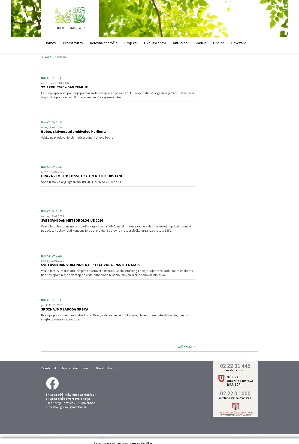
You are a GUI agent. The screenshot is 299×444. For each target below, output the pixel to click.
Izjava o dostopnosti (76, 368)
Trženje (146, 435)
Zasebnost (48, 368)
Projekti (130, 42)
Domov (50, 42)
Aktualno (180, 42)
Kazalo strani (105, 368)
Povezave (238, 42)
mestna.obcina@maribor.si (235, 398)
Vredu (211, 435)
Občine (218, 42)
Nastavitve (109, 435)
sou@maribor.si (235, 370)
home (70, 20)
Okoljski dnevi (155, 42)
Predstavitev (73, 42)
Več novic (184, 347)
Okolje (46, 57)
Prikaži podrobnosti (167, 435)
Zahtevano (89, 435)
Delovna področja (103, 42)
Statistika (128, 435)
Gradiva (200, 42)
